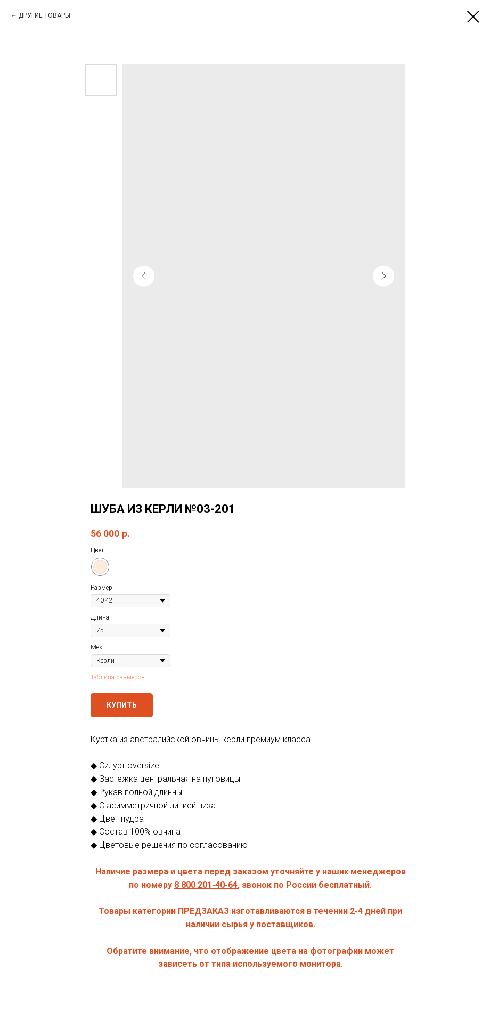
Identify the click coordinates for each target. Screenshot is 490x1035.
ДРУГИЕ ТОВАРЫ (44, 15)
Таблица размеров (118, 677)
